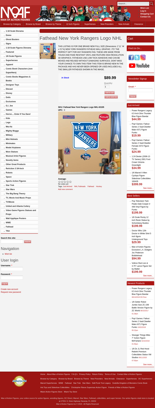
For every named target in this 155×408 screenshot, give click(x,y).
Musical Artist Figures (16, 156)
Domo (8, 35)
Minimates (10, 143)
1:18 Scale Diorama (15, 31)
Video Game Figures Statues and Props (21, 212)
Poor (59, 181)
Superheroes (90, 24)
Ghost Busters (12, 39)
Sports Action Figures (16, 181)
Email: (132, 87)
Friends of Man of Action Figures (121, 387)
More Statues (12, 152)
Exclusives (11, 101)
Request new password (11, 292)
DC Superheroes (145, 379)
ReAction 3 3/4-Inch (15, 168)
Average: (62, 179)
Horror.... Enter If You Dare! (18, 114)
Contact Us (145, 17)
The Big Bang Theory (15, 193)
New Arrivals (124, 24)
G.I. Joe (9, 106)
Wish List (144, 8)
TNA (8, 231)
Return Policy (97, 374)
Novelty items (12, 160)
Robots (9, 173)
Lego (8, 122)
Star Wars (10, 189)
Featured (10, 52)
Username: (6, 265)
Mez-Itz (9, 127)
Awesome (70, 181)
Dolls (8, 97)
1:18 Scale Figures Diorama (18, 48)
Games (9, 110)
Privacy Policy (85, 374)
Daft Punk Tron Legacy (101, 383)
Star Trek (10, 185)
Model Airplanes (13, 147)
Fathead (9, 227)
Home (42, 374)
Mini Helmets (12, 139)
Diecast (9, 89)
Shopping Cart (147, 14)
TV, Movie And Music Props (18, 198)
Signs (8, 43)
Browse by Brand (33, 24)
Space (8, 177)
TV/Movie (10, 202)
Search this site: (8, 238)
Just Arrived (67, 186)
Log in (143, 11)
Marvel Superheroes (48, 383)
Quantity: (108, 83)
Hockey (99, 186)
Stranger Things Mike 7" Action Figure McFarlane (141, 338)
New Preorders (107, 24)
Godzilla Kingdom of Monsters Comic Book (129, 383)
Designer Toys (12, 85)
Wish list (8, 254)
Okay (62, 181)
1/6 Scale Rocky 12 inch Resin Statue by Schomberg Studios (141, 220)
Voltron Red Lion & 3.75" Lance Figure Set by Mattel (141, 266)
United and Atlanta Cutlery (18, 206)
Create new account (9, 289)
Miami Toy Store (70, 392)
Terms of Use (110, 374)
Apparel (9, 64)
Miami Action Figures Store (51, 392)
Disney (9, 93)
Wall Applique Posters (16, 218)
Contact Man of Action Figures (129, 374)
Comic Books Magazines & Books (18, 79)
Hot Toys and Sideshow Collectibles (54, 387)
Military (9, 135)
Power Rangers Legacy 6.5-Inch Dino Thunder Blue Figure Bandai (142, 113)
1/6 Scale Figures (14, 56)
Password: (6, 274)
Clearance (138, 24)
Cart (130, 38)
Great (67, 181)
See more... (148, 188)
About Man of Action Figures (58, 374)
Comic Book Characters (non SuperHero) (19, 71)
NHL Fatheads (79, 186)
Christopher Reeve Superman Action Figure (89, 387)
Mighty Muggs (12, 131)
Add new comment (65, 189)
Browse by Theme (53, 24)
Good (65, 181)
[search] (133, 3)
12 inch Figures (72, 24)
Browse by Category (12, 24)
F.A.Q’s (75, 374)
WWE (8, 222)
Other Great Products (16, 164)
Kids (8, 118)
